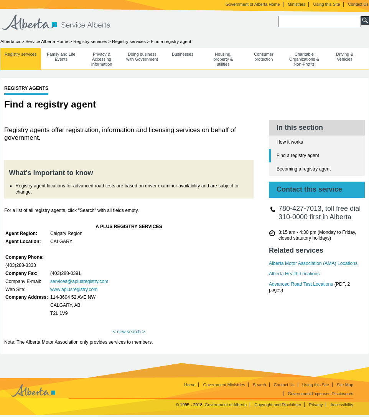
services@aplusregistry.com (79, 281)
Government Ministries (224, 384)
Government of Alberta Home (253, 4)
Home (189, 384)
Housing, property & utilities (223, 59)
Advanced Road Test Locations (301, 284)
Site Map (345, 384)
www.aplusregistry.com (73, 289)
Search (259, 384)
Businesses (182, 54)
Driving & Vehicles (344, 56)
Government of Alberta (226, 404)
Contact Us (358, 4)
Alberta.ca (10, 41)
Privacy (316, 404)
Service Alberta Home (46, 41)
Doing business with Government (142, 56)
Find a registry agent (298, 155)
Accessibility (341, 404)
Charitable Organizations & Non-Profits (304, 59)
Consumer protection (263, 56)
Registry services (90, 41)
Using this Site (326, 4)
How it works (290, 142)
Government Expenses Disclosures (320, 393)
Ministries (296, 4)
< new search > (129, 331)
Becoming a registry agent (304, 169)
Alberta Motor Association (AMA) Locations (313, 263)
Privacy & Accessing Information (101, 59)
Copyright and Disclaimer (277, 404)
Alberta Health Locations (294, 273)
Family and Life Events (61, 56)
